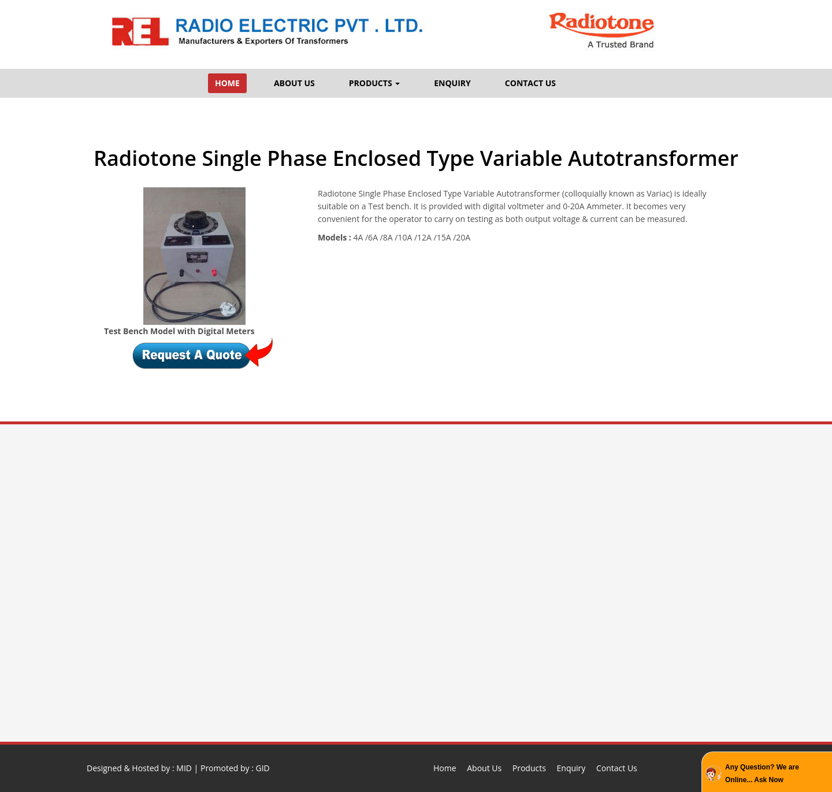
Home (444, 768)
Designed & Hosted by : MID (139, 768)
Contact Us (616, 768)
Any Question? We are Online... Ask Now (762, 773)
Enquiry (571, 768)
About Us (484, 768)
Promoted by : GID (235, 768)
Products (529, 768)
